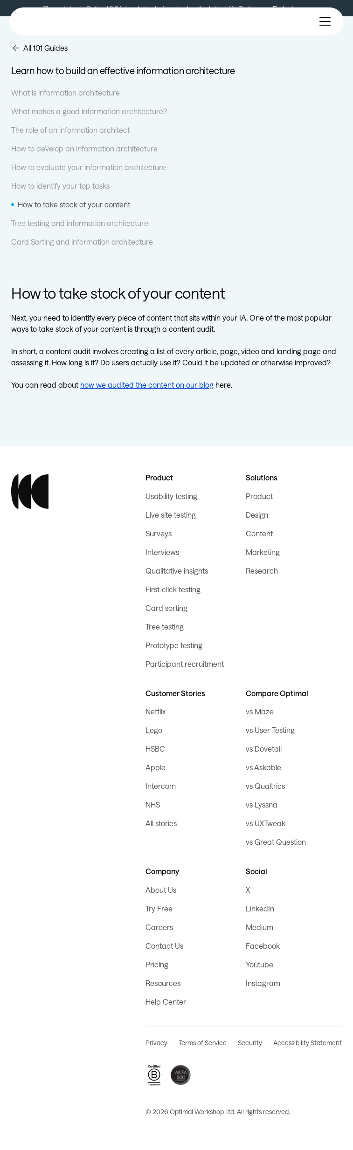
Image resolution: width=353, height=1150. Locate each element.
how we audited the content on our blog (147, 384)
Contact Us (164, 945)
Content (259, 533)
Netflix (155, 711)
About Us (160, 889)
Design (257, 514)
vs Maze (260, 711)
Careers (159, 927)
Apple (155, 767)
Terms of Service (203, 1043)
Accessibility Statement (307, 1043)
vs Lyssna (261, 804)
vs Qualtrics (265, 785)
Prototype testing (173, 645)
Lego (153, 730)
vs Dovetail (264, 748)
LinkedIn (260, 908)
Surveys (158, 533)
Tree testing (164, 626)
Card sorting (166, 607)
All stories (161, 823)
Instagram (263, 983)
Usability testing (171, 496)
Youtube (259, 964)
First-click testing (173, 589)
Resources (162, 983)
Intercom (160, 785)
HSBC (155, 748)
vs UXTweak (265, 823)
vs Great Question (276, 841)
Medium (259, 927)
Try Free (159, 908)
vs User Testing (270, 730)
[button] (325, 21)
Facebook (263, 945)
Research (262, 570)
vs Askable (263, 767)
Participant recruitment (184, 663)
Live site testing (170, 514)
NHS (152, 804)
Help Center (165, 1001)
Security (250, 1043)
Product (259, 496)
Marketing (263, 552)
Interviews (162, 552)
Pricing (156, 964)
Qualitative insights (176, 570)
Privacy (156, 1043)
